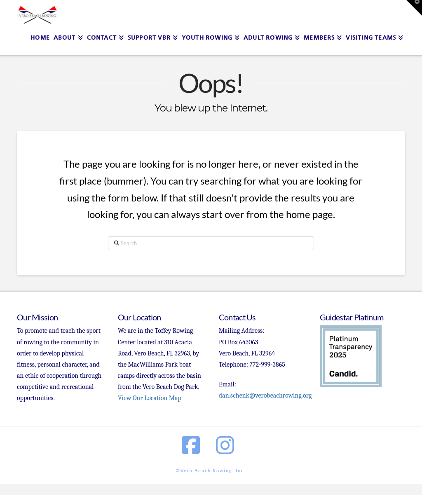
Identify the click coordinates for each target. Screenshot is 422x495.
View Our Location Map (149, 398)
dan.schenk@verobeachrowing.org (265, 395)
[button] (414, 8)
